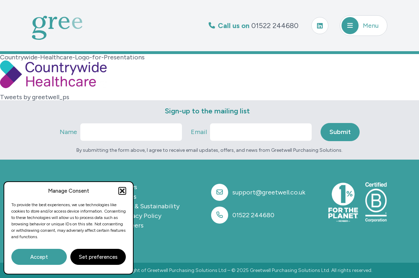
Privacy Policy (141, 216)
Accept (39, 257)
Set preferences (98, 257)
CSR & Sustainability (150, 206)
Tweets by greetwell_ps (34, 97)
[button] (122, 190)
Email (199, 132)
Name (68, 132)
